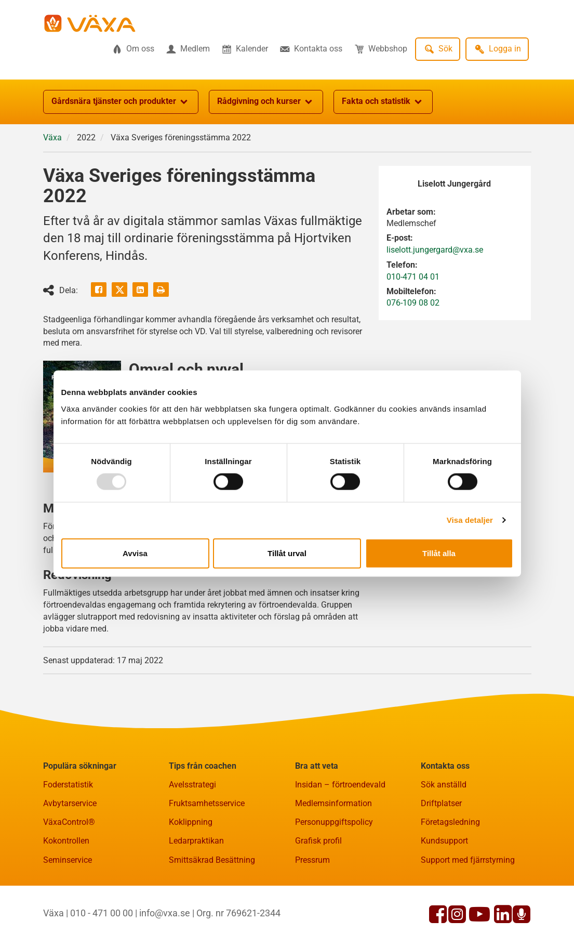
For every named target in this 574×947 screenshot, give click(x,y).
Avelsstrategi (192, 785)
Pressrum (312, 860)
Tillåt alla (439, 552)
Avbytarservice (70, 803)
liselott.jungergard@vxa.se (434, 250)
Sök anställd (443, 785)
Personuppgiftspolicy (334, 822)
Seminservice (67, 860)
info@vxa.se (164, 912)
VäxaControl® (69, 822)
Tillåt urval (287, 552)
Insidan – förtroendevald (340, 785)
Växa (52, 137)
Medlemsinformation (333, 803)
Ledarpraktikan (196, 841)
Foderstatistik (68, 785)
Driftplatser (441, 803)
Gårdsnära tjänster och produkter (120, 102)
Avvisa (135, 552)
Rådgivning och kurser (266, 102)
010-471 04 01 (412, 277)
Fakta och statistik (383, 102)
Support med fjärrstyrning (468, 860)
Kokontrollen (66, 841)
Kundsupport (444, 841)
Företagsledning (450, 822)
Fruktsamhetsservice (207, 803)
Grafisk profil (318, 841)
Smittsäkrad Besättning (212, 860)
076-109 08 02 (412, 303)
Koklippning (190, 822)
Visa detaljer (470, 520)
